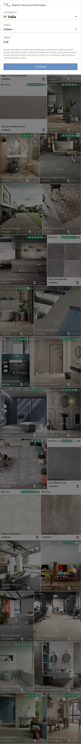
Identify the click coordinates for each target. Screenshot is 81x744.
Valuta (7, 37)
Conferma (40, 66)
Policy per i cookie (48, 55)
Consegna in (10, 12)
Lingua (7, 24)
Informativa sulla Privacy (27, 55)
